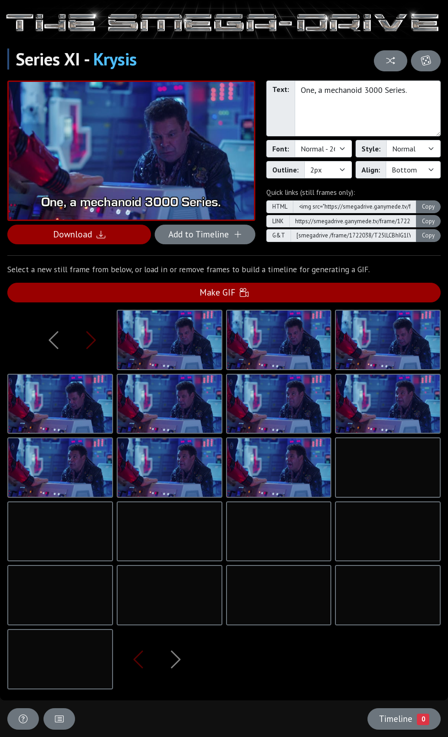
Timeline (404, 719)
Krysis (115, 59)
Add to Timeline (205, 234)
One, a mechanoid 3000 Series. (368, 108)
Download (79, 234)
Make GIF (224, 292)
